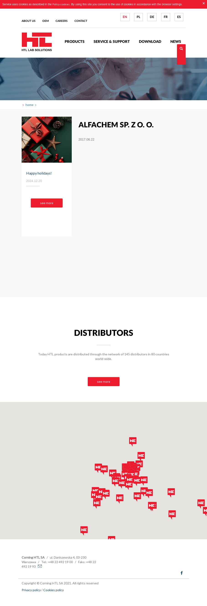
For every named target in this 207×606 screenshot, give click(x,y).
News (175, 42)
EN (125, 17)
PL (138, 17)
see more (46, 203)
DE (152, 17)
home (29, 105)
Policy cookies (61, 4)
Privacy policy (31, 590)
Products (74, 42)
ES (179, 17)
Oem (45, 21)
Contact (80, 21)
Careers (62, 21)
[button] (94, 496)
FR (166, 17)
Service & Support (112, 42)
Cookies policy (53, 590)
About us (29, 21)
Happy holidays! (39, 173)
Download (150, 42)
